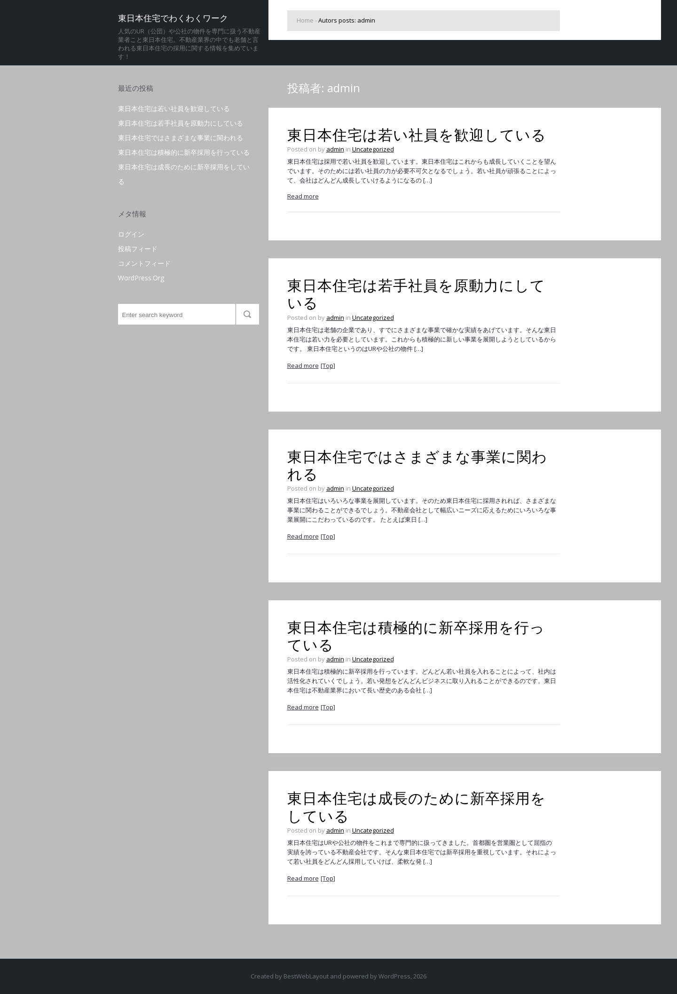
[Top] (328, 365)
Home (305, 20)
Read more (303, 196)
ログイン (131, 234)
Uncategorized (373, 149)
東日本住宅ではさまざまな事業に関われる (180, 137)
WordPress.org (141, 277)
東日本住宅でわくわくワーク (173, 18)
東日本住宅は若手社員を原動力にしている (180, 123)
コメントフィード (144, 263)
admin (335, 149)
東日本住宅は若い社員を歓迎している (174, 108)
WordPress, (395, 976)
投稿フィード (137, 248)
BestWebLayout (306, 976)
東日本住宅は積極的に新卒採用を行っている (184, 152)
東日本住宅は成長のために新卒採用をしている (416, 807)
